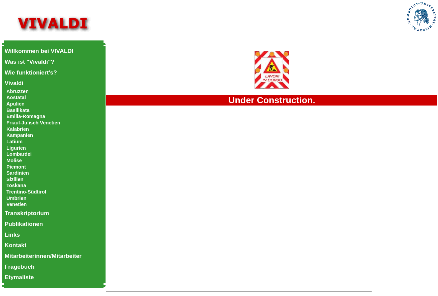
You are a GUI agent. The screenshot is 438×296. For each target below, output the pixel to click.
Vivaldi (14, 83)
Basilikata (17, 110)
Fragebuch (20, 266)
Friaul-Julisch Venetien (33, 122)
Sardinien (17, 173)
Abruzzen (17, 91)
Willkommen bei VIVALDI (39, 51)
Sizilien (15, 179)
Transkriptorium (27, 213)
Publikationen (24, 223)
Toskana (16, 185)
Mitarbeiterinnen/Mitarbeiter (43, 256)
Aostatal (16, 97)
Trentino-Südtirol (26, 192)
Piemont (16, 167)
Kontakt (16, 245)
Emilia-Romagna (25, 116)
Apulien (15, 104)
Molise (14, 160)
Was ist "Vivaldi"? (29, 61)
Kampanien (19, 135)
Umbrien (16, 198)
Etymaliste (19, 277)
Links (12, 234)
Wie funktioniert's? (31, 72)
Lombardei (19, 154)
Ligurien (16, 148)
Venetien (16, 204)
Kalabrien (17, 129)
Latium (14, 141)
